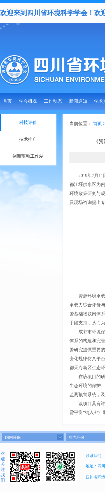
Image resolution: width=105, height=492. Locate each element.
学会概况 (28, 101)
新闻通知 (78, 101)
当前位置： (81, 123)
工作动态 (53, 101)
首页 (7, 101)
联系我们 (93, 455)
